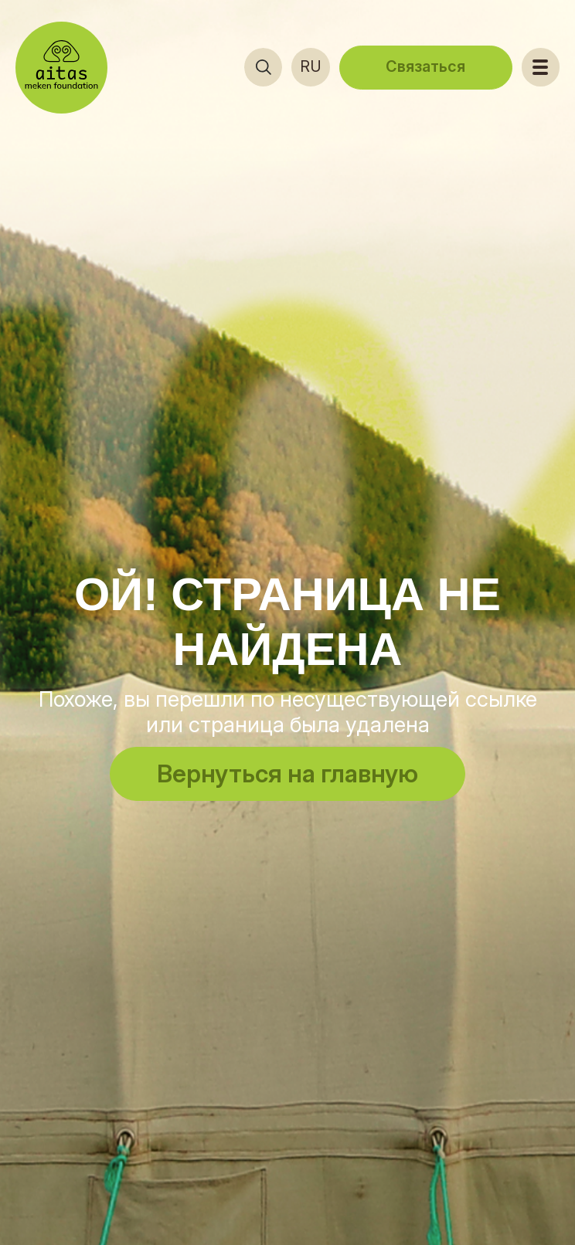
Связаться (425, 66)
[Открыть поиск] (263, 67)
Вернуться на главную (287, 773)
